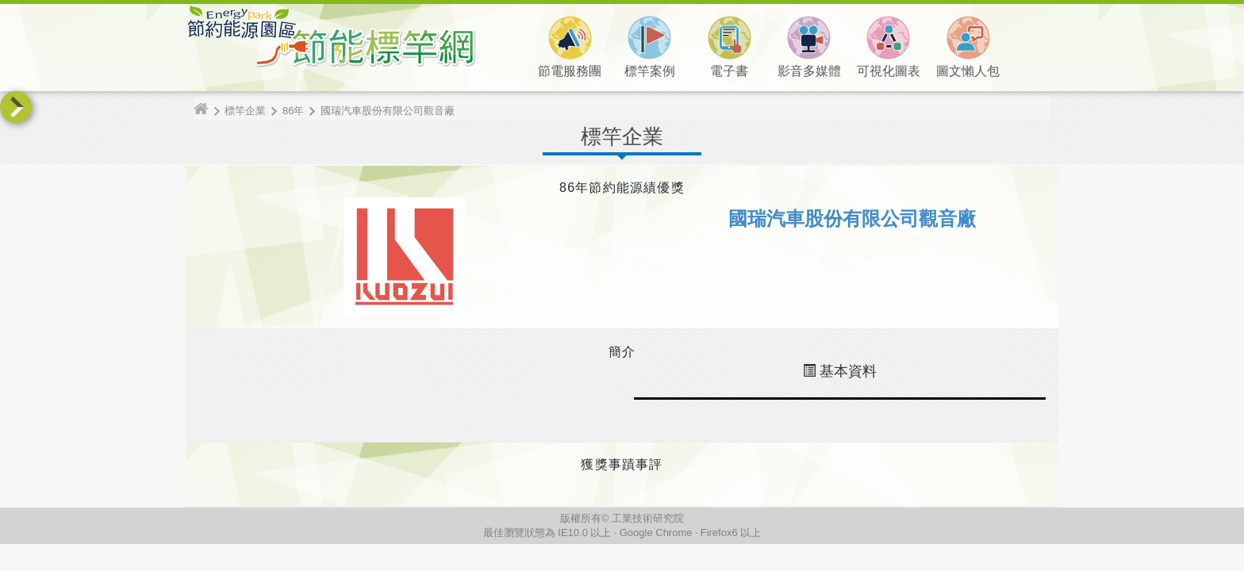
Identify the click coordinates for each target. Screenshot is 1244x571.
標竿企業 (245, 111)
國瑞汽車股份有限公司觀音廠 (388, 111)
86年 (293, 111)
